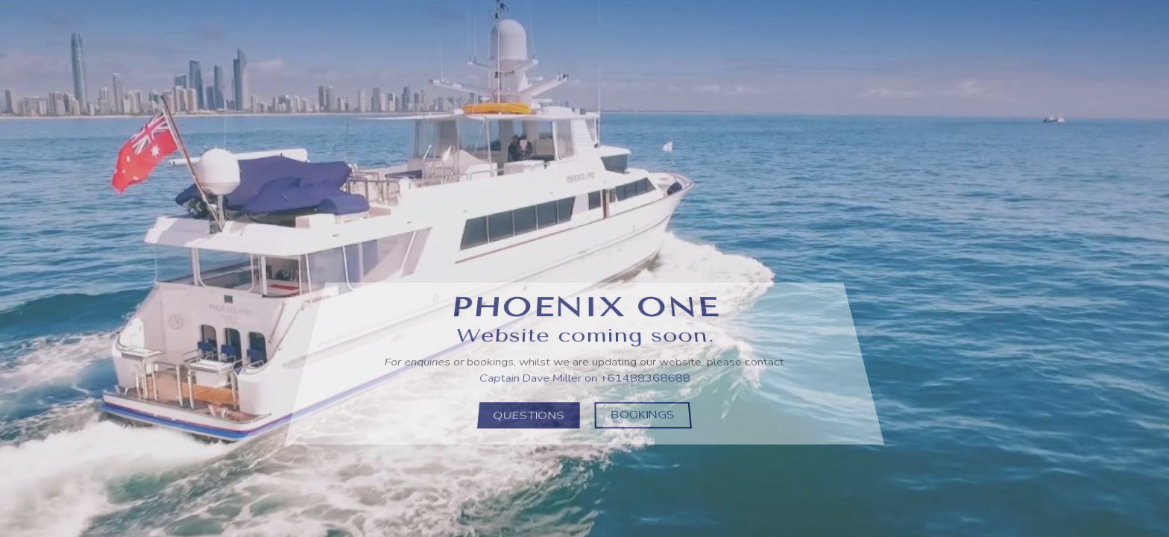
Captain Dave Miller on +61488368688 (584, 376)
